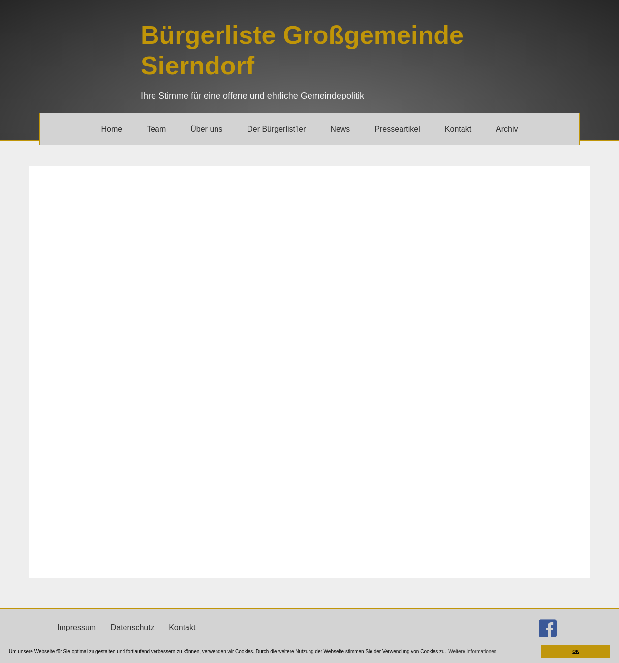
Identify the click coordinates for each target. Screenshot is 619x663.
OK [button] (575, 651)
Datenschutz (133, 627)
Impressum (76, 627)
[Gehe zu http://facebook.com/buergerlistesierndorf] (547, 628)
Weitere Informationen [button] (472, 651)
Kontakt (182, 627)
